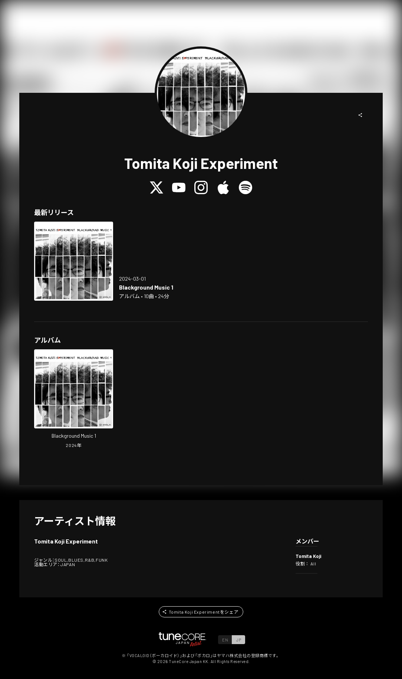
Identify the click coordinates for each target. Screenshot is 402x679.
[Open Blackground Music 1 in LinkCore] (73, 261)
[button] (360, 115)
